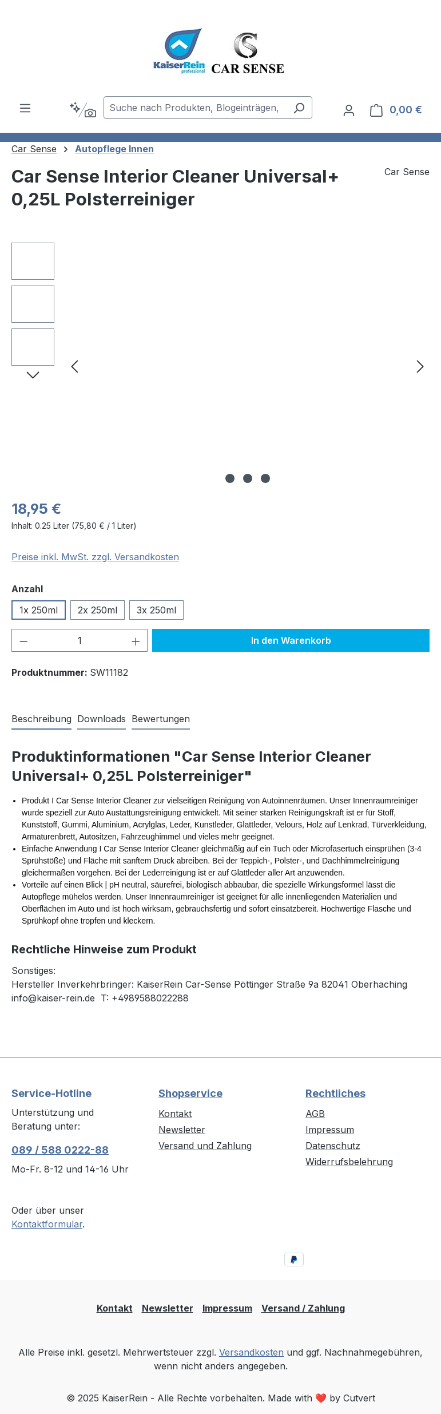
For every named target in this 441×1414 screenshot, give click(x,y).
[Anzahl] (80, 640)
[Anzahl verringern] (23, 640)
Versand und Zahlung (205, 1145)
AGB (315, 1113)
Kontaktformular (46, 1224)
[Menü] (25, 107)
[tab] (41, 719)
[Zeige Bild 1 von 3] (230, 478)
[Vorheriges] (74, 366)
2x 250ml (97, 610)
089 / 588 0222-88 (60, 1150)
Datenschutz (332, 1145)
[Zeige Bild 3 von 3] (265, 478)
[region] (220, 366)
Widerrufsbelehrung (349, 1161)
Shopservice (190, 1093)
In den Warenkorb (291, 640)
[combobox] (195, 107)
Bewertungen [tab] (161, 718)
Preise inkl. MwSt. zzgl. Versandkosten (95, 557)
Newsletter (181, 1129)
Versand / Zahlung (303, 1308)
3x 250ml (156, 610)
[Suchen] (298, 107)
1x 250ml (38, 610)
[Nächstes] (420, 366)
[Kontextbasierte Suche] (83, 110)
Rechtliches (335, 1093)
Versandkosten (251, 1352)
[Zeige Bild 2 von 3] (247, 478)
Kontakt (175, 1113)
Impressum (329, 1129)
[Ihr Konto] (349, 109)
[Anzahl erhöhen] (136, 640)
